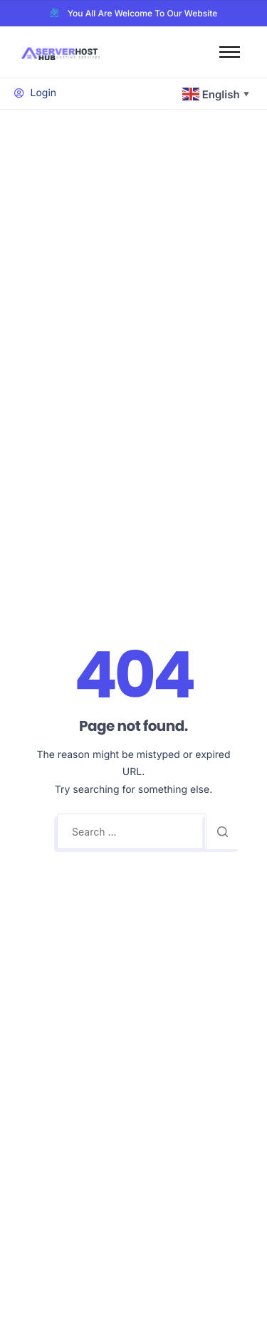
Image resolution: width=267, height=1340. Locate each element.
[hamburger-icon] (230, 52)
